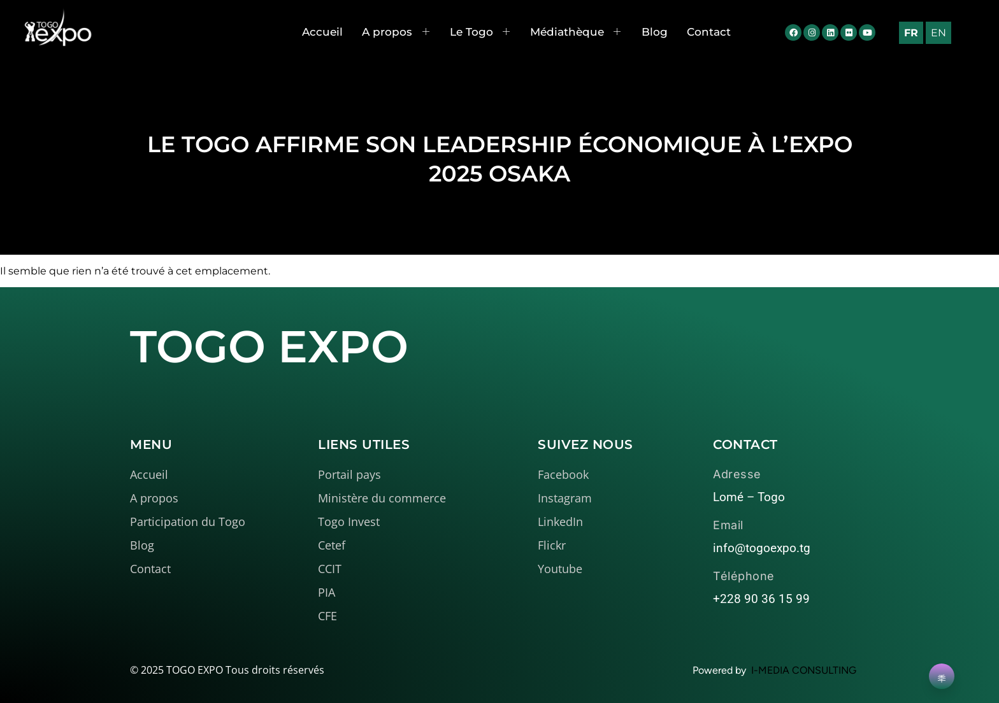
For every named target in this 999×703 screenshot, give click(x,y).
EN (938, 33)
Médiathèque (576, 31)
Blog (655, 31)
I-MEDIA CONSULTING (803, 670)
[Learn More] (941, 676)
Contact (709, 31)
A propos (396, 31)
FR (911, 33)
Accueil (322, 31)
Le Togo (480, 31)
